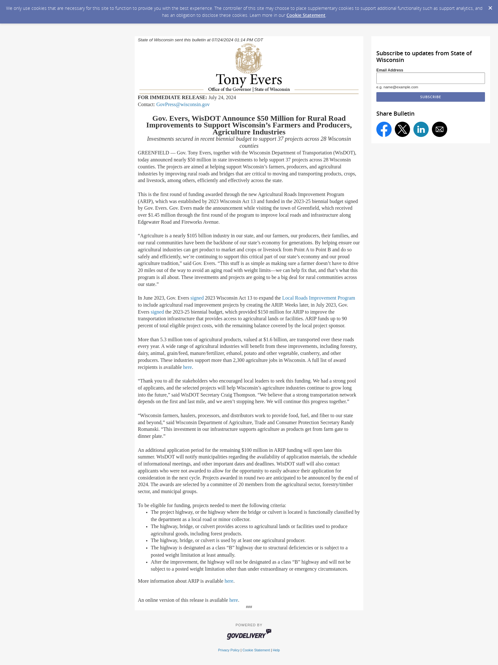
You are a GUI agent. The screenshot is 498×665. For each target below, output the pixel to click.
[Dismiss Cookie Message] (490, 6)
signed (197, 298)
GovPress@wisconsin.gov (183, 104)
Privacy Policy (229, 650)
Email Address (389, 70)
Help (276, 650)
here (187, 367)
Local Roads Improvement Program (318, 298)
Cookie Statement (306, 15)
